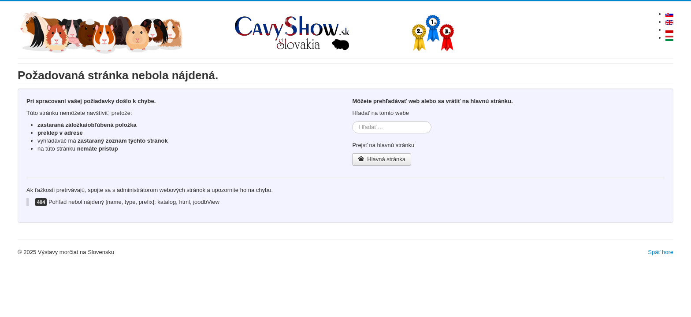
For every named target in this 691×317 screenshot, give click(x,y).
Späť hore (660, 252)
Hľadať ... (352, 121)
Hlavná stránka (381, 159)
